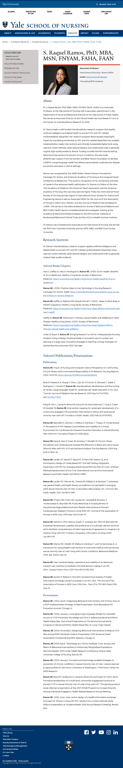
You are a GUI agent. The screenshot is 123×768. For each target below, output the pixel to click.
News (49, 11)
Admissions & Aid (25, 33)
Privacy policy (23, 761)
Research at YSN (11, 68)
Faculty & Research (20, 42)
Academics (44, 33)
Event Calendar (67, 12)
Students (59, 33)
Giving (95, 33)
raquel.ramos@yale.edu (96, 77)
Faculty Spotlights (13, 82)
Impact (84, 33)
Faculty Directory (40, 42)
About (7, 33)
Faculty (72, 33)
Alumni (11, 11)
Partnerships (110, 33)
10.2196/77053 (54, 397)
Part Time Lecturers (13, 59)
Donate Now (86, 12)
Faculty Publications (14, 64)
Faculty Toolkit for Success (17, 73)
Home (5, 42)
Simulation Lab (106, 12)
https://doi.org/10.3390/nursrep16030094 (77, 375)
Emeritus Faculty (12, 56)
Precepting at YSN (31, 12)
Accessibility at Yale (10, 761)
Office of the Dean (13, 77)
